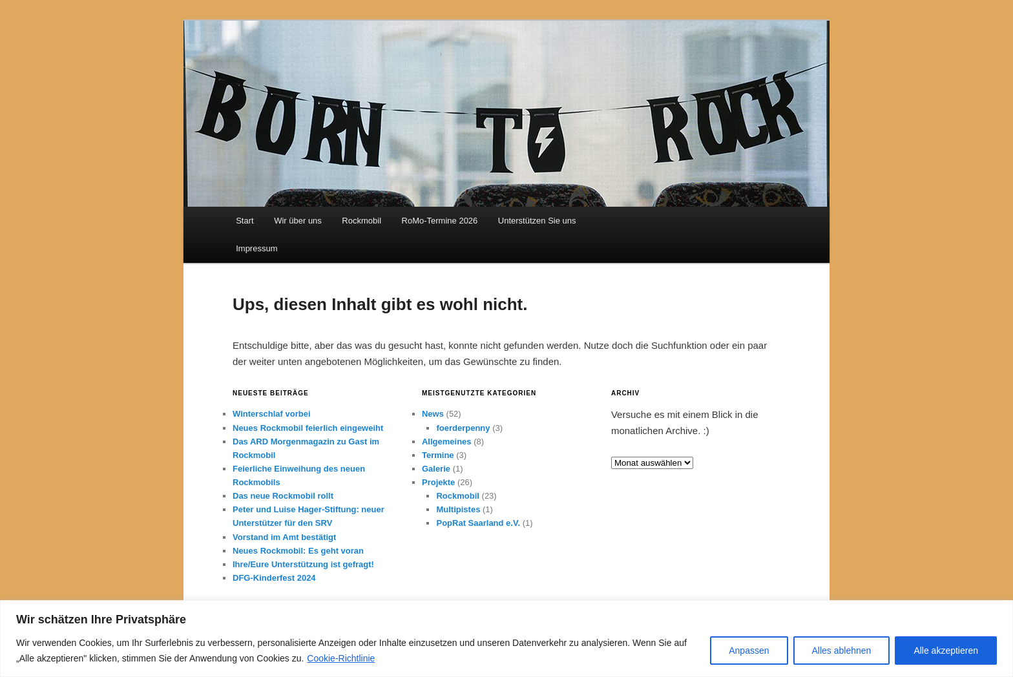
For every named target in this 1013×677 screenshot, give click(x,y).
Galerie (436, 469)
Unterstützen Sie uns (537, 220)
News (433, 414)
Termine (438, 455)
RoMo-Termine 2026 (440, 220)
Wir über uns (298, 220)
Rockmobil (361, 220)
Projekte (438, 482)
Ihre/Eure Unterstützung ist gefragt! (303, 564)
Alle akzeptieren (946, 650)
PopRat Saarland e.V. (478, 523)
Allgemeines (447, 441)
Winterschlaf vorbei (272, 414)
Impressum (256, 248)
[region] (506, 638)
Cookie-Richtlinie (341, 658)
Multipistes (458, 509)
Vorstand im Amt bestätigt (284, 537)
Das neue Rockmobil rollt (283, 496)
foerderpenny (463, 428)
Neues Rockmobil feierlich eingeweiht (308, 428)
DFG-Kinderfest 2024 (274, 578)
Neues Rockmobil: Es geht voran (298, 551)
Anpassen (749, 650)
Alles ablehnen (842, 650)
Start (244, 220)
